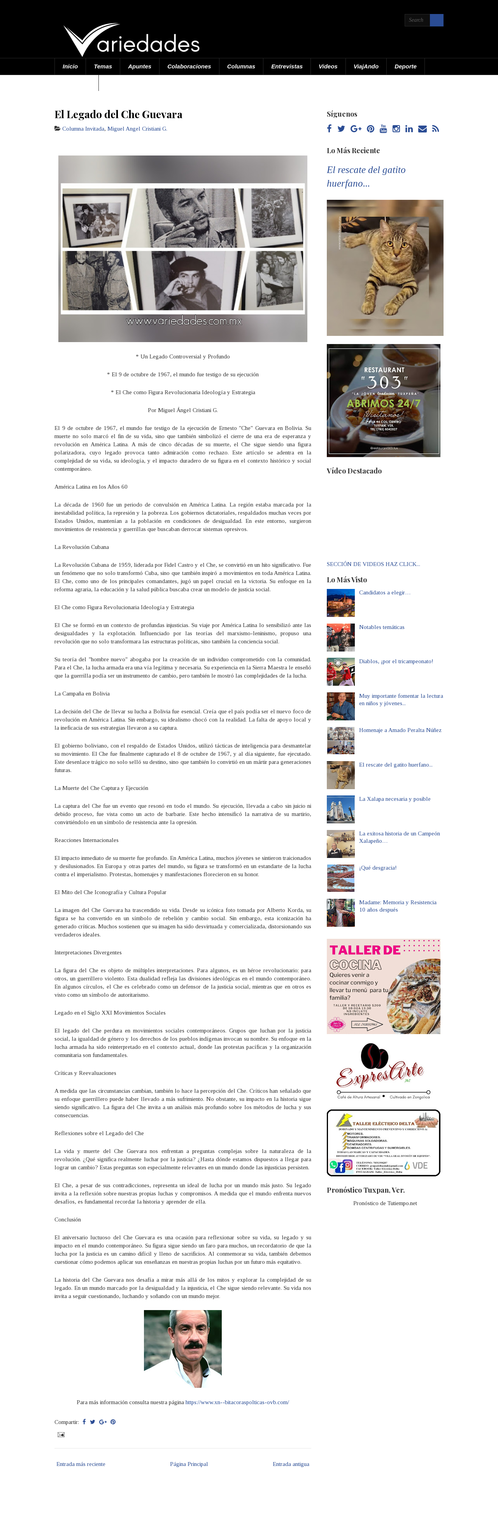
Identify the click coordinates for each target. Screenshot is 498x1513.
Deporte (406, 66)
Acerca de (77, 82)
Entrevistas (287, 66)
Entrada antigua (291, 1464)
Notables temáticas (382, 627)
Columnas (241, 66)
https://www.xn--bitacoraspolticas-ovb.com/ (237, 1402)
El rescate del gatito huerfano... (396, 765)
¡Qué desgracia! (378, 868)
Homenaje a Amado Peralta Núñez (400, 730)
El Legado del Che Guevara (118, 114)
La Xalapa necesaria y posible (395, 799)
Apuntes (139, 66)
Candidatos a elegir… (385, 592)
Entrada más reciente (80, 1464)
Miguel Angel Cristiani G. (137, 129)
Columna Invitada (83, 129)
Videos (328, 66)
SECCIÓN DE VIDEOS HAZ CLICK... (373, 564)
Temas (103, 66)
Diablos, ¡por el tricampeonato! (396, 661)
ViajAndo (366, 66)
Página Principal (189, 1464)
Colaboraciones (189, 66)
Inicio (70, 66)
